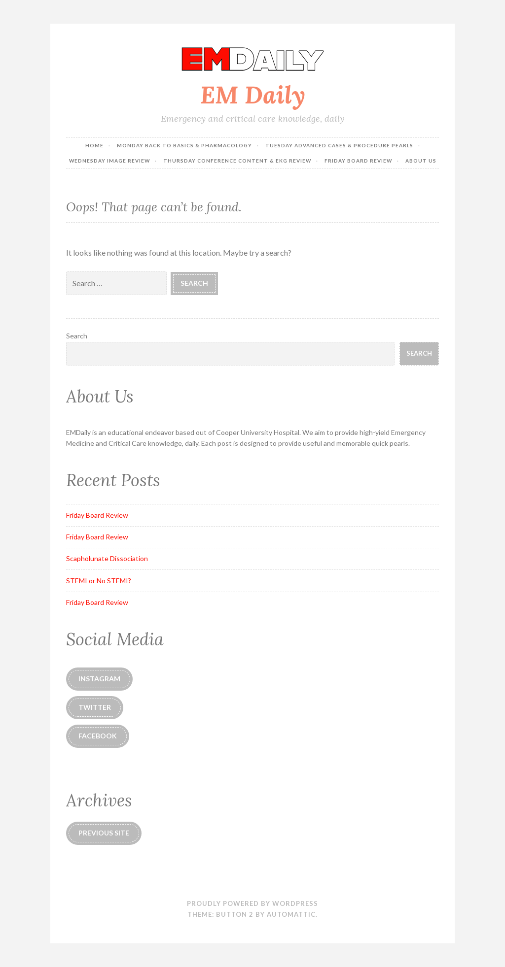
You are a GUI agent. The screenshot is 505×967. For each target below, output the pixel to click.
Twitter (94, 707)
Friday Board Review (358, 161)
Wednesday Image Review (109, 161)
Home (94, 145)
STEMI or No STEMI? (98, 580)
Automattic (291, 914)
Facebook (97, 736)
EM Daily (252, 94)
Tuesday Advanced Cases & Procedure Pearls (339, 145)
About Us (420, 161)
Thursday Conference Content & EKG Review (237, 161)
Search (76, 336)
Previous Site (103, 833)
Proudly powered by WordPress (252, 903)
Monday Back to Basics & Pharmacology (184, 145)
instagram (99, 678)
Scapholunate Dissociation (107, 558)
